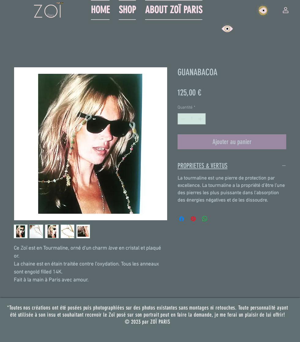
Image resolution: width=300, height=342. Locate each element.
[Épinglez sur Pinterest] (193, 218)
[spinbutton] (191, 118)
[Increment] (201, 118)
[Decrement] (182, 118)
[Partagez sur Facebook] (181, 218)
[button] (285, 10)
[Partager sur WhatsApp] (204, 218)
